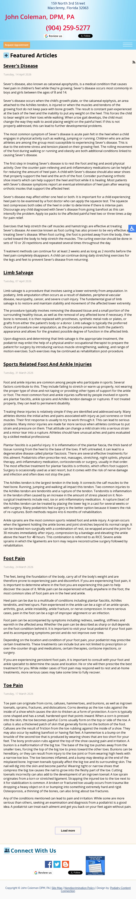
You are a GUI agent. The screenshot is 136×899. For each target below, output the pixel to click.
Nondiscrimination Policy (79, 887)
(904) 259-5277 (68, 27)
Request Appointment (17, 45)
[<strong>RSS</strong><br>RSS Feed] (134, 62)
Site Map (57, 887)
